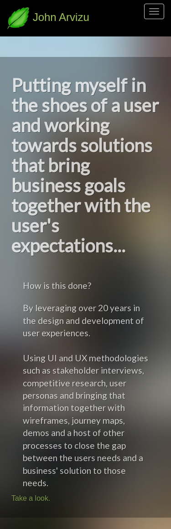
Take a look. (30, 498)
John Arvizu (48, 17)
